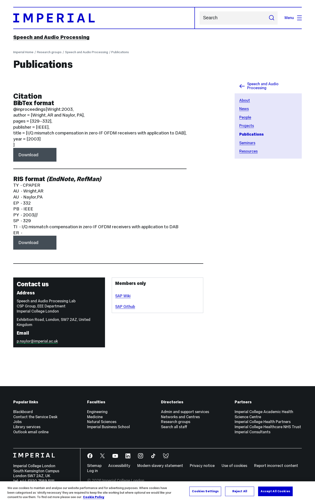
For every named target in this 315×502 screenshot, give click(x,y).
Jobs (17, 421)
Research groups (49, 52)
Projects (246, 125)
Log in (92, 470)
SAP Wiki (123, 295)
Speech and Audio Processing (51, 37)
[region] (157, 491)
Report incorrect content (276, 465)
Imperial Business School (108, 426)
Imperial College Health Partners (263, 421)
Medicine (95, 416)
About (244, 100)
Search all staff (174, 426)
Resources (248, 151)
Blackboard (23, 411)
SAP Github (125, 306)
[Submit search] (271, 18)
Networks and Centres (180, 416)
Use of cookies (234, 465)
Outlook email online (31, 432)
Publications (120, 52)
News (244, 108)
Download (28, 154)
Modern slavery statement (160, 465)
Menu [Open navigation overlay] (293, 17)
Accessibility (119, 465)
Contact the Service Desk (35, 416)
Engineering (97, 411)
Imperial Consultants (252, 432)
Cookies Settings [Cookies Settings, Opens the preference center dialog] (205, 491)
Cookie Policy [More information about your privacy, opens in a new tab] (93, 497)
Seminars (247, 142)
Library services (26, 426)
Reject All (239, 491)
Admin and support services (185, 411)
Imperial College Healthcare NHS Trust (268, 426)
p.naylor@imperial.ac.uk (37, 341)
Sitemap (94, 465)
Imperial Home (23, 52)
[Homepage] (104, 18)
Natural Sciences (101, 421)
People (245, 117)
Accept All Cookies (275, 491)
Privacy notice (202, 465)
